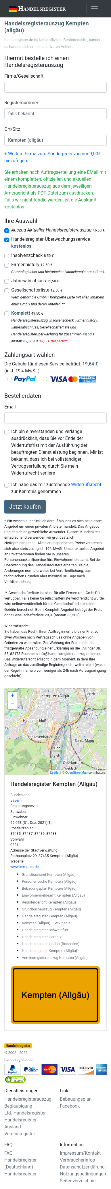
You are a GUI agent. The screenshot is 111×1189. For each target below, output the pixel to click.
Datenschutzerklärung (82, 1167)
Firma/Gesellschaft (23, 76)
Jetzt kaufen (25, 506)
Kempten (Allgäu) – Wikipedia (46, 923)
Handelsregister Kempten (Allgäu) (49, 916)
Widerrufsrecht (86, 484)
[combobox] (55, 87)
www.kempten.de (24, 867)
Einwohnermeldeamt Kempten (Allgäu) (53, 895)
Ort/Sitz (12, 129)
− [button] (12, 704)
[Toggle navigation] (94, 8)
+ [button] (12, 696)
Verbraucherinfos (77, 1160)
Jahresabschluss (35, 280)
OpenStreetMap (76, 772)
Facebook (70, 1106)
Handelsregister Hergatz (42, 937)
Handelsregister (33, 9)
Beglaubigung (18, 1106)
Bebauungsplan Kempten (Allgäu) (49, 888)
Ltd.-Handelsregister (25, 1113)
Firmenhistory (31, 264)
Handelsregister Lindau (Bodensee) (50, 944)
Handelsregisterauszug (27, 1099)
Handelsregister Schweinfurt (45, 930)
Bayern (16, 800)
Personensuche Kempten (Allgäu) (49, 881)
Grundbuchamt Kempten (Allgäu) (49, 874)
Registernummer (21, 102)
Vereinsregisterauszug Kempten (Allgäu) (55, 957)
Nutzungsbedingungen (83, 1174)
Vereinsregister (19, 1133)
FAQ (8, 1153)
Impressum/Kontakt (80, 1153)
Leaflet (55, 772)
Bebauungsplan (75, 1099)
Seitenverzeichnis (77, 1181)
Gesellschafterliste (36, 290)
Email (10, 407)
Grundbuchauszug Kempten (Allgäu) (51, 909)
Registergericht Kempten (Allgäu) (49, 902)
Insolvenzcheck (32, 255)
